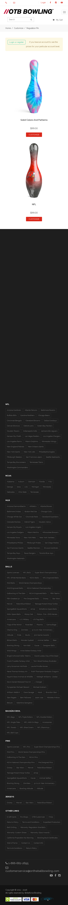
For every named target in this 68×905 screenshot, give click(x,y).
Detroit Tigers (29, 522)
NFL (34, 204)
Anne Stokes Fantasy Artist (30, 651)
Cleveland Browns (33, 421)
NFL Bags (11, 717)
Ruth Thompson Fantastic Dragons (45, 672)
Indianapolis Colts (30, 431)
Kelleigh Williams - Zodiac (47, 677)
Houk (40, 692)
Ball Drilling (12, 827)
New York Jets (29, 452)
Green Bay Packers (44, 426)
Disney (45, 599)
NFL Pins (26, 747)
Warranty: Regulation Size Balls (32, 827)
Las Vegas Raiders (32, 436)
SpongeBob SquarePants (17, 609)
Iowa (19, 487)
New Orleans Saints (36, 447)
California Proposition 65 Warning (20, 838)
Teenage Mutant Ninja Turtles (46, 604)
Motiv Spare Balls (14, 614)
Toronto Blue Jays (46, 553)
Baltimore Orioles (14, 512)
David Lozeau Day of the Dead (46, 656)
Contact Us (25, 843)
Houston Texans (13, 431)
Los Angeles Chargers (51, 436)
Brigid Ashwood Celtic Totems (19, 656)
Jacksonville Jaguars (49, 431)
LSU (26, 487)
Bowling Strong (13, 645)
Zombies (24, 630)
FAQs (51, 817)
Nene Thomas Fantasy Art (17, 672)
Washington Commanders (17, 467)
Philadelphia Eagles (47, 452)
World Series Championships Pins (31, 752)
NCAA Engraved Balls (38, 593)
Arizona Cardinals (14, 410)
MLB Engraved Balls (15, 588)
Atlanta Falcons (31, 410)
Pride (19, 635)
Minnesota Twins (13, 538)
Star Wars (56, 599)
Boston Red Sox (31, 512)
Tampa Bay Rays (13, 553)
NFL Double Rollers (44, 717)
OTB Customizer (38, 817)
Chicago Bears (44, 415)
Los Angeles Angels (33, 527)
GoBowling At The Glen (16, 593)
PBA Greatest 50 (13, 599)
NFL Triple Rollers (26, 717)
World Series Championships (30, 583)
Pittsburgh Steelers (14, 457)
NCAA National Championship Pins (21, 762)
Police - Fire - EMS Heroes (47, 614)
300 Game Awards (41, 635)
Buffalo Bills (12, 415)
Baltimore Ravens (48, 410)
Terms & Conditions (14, 848)
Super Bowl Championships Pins (47, 747)
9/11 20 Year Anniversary (44, 783)
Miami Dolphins (31, 441)
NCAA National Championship (39, 588)
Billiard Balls (12, 640)
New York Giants (13, 452)
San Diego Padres (52, 543)
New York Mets (30, 538)
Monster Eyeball (27, 640)
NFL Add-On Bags (31, 722)
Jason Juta (39, 698)
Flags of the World (14, 625)
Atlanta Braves (46, 506)
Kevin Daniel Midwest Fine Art (19, 682)
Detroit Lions (28, 426)
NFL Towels (11, 727)
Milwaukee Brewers (50, 532)
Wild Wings (11, 651)
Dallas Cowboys (50, 421)
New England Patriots (15, 447)
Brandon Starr (51, 692)
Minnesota (47, 487)
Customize (34, 135)
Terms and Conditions (30, 822)
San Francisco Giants (15, 548)
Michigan (35, 487)
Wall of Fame (12, 843)
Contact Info (38, 843)
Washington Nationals (15, 558)
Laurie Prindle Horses (39, 666)
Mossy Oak (29, 614)
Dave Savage (29, 692)
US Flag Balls (38, 619)
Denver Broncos (13, 426)
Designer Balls (49, 645)
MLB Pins (10, 752)
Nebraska (11, 492)
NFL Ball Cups (12, 733)
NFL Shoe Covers (26, 727)
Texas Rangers (29, 553)
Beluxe (10, 703)
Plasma (40, 625)
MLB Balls (11, 583)
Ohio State (22, 492)
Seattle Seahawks (53, 457)
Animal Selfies (43, 640)
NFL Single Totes (13, 722)
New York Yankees (47, 538)
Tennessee (34, 492)
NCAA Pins (33, 757)
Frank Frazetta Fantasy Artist (18, 661)
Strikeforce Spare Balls (48, 609)
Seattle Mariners (33, 548)
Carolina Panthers (27, 415)
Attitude (10, 635)
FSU (50, 482)
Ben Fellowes (25, 698)
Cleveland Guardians (50, 517)
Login (43, 2)
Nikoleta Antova (53, 698)
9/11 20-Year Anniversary (42, 630)
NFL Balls (27, 573)
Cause (36, 645)
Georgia (10, 487)
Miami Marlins (33, 532)
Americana (11, 619)
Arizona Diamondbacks (16, 506)
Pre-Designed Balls (31, 599)
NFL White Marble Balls (16, 578)
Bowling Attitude (26, 788)
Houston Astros (45, 522)
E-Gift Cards (11, 817)
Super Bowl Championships (46, 573)
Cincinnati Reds (32, 517)
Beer (55, 640)
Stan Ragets (11, 698)
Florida (42, 482)
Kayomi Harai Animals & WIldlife (20, 677)
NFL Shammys (43, 727)
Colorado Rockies (14, 522)
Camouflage (51, 625)
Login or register (16, 42)
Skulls (27, 635)
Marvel (9, 604)
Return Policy (31, 848)
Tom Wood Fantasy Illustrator (45, 661)
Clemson (31, 482)
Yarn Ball (27, 645)
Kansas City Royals (14, 527)
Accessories (47, 722)
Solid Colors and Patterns (34, 120)
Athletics (32, 506)
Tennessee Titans (36, 462)
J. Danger (38, 682)
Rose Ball (29, 625)
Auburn (21, 482)
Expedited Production (51, 822)
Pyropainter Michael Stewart (18, 687)
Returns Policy (12, 822)
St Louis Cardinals (51, 548)
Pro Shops (24, 817)
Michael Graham (39, 687)
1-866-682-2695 (17, 863)
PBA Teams (54, 593)
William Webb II (13, 692)
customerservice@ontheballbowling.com (32, 869)
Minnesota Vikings (49, 441)
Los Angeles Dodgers (15, 532)
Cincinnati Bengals (14, 421)
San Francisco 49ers (34, 457)
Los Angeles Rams (14, 441)
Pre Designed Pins (45, 762)
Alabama (10, 482)
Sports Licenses (13, 573)
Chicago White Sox (14, 517)
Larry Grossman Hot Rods (17, 666)
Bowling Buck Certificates (47, 838)
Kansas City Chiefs (14, 436)
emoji (33, 609)
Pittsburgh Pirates (34, 543)
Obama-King (12, 630)
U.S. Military (24, 619)
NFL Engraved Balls (51, 578)
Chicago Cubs (46, 512)
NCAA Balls (34, 578)
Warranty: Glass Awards (39, 833)
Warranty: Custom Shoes (17, 833)
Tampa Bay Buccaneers (16, 462)
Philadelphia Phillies (15, 543)
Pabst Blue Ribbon (23, 604)
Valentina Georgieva (24, 703)
